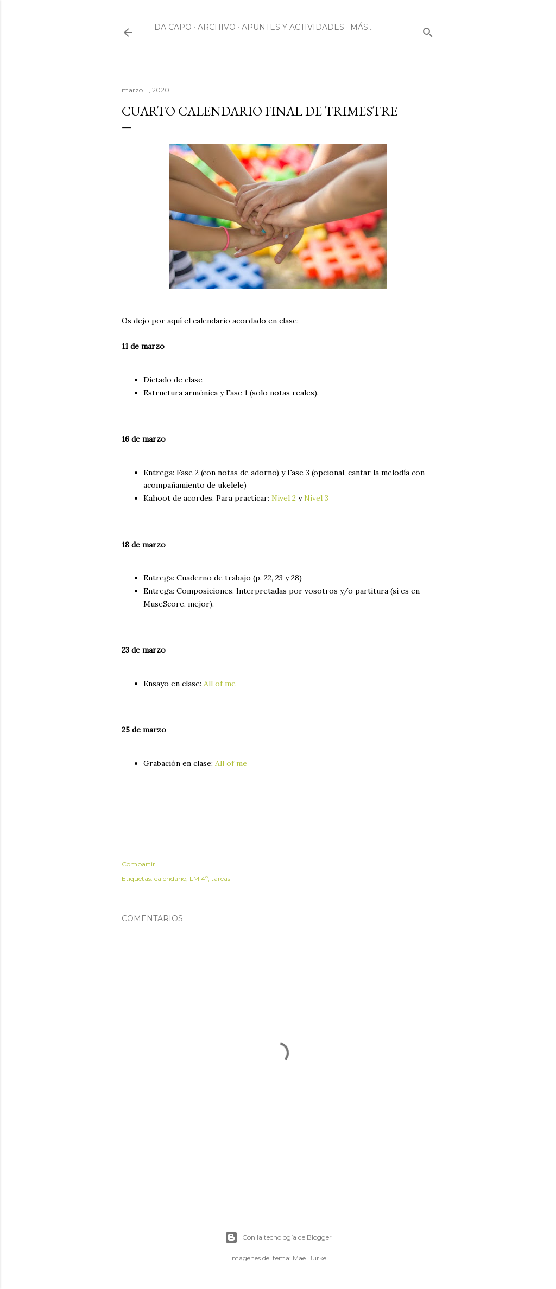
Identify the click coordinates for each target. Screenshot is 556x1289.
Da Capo (173, 27)
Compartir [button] (138, 864)
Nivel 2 (283, 498)
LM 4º (198, 879)
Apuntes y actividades (293, 27)
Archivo (217, 27)
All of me (220, 683)
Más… (361, 27)
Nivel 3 (316, 498)
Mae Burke (309, 1258)
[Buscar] (427, 30)
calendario (170, 879)
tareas (220, 879)
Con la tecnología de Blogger (278, 1237)
